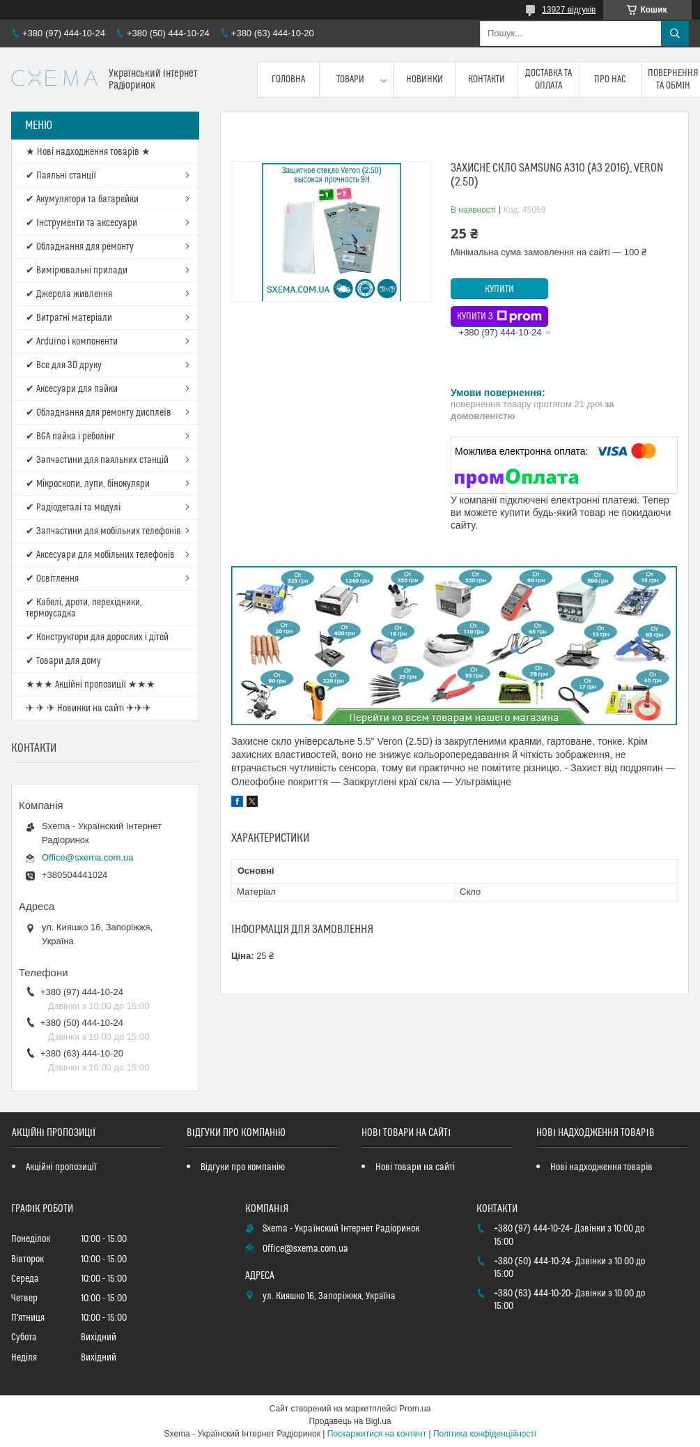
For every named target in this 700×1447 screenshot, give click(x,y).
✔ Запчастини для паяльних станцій (97, 460)
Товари (350, 79)
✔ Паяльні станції (61, 175)
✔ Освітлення (52, 578)
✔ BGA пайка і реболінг (70, 436)
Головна (288, 79)
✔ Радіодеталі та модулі (73, 507)
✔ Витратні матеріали (69, 318)
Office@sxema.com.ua (87, 857)
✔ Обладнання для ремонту (80, 246)
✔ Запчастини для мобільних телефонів (103, 531)
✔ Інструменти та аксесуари (81, 223)
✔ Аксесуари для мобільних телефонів (100, 555)
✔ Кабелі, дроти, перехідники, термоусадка (84, 608)
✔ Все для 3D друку (64, 365)
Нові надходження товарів (601, 1167)
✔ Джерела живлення (69, 294)
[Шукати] (675, 33)
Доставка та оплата (548, 79)
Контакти (486, 79)
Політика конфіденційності (484, 1434)
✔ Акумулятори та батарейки (82, 199)
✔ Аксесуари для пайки (72, 389)
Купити (499, 289)
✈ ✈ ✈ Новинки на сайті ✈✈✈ (88, 708)
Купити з (499, 316)
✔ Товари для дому (63, 661)
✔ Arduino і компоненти (72, 341)
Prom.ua (414, 1409)
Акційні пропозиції (61, 1167)
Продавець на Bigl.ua (350, 1421)
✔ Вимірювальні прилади (76, 270)
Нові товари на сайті (415, 1167)
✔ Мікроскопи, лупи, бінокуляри (88, 484)
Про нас (610, 79)
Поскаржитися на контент (376, 1434)
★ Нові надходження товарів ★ (88, 152)
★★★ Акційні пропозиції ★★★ (90, 684)
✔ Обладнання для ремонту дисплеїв (98, 412)
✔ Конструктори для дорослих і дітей (97, 637)
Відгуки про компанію (243, 1167)
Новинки (424, 79)
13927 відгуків (569, 10)
